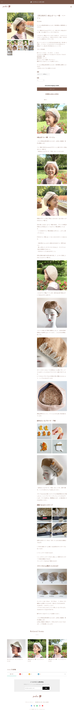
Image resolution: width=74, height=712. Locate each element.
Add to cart (52, 89)
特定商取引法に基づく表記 (40, 702)
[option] (20, 26)
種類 (38, 71)
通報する (45, 99)
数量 (38, 77)
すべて (11, 674)
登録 (46, 688)
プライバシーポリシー (29, 702)
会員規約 (47, 702)
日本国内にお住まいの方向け (52, 94)
